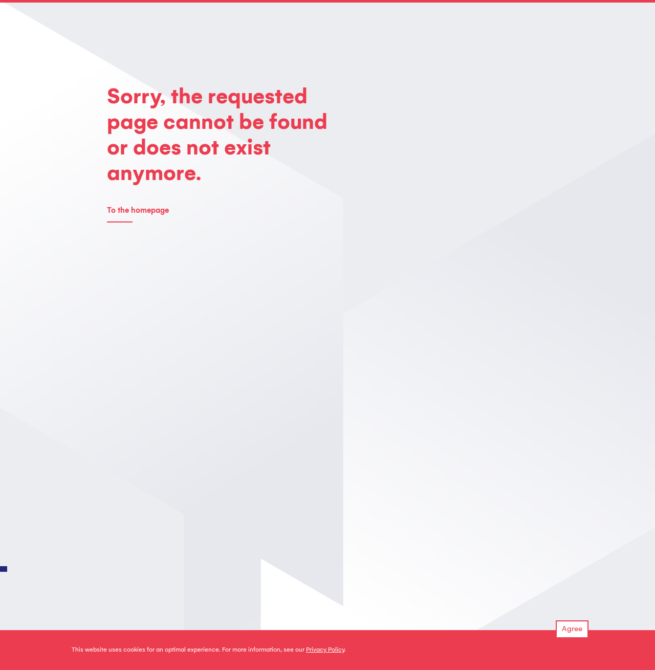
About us (202, 588)
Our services (126, 588)
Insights (364, 588)
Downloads (288, 588)
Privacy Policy (325, 649)
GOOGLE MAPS (543, 419)
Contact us (124, 404)
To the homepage (138, 211)
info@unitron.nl (379, 494)
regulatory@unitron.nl (391, 419)
